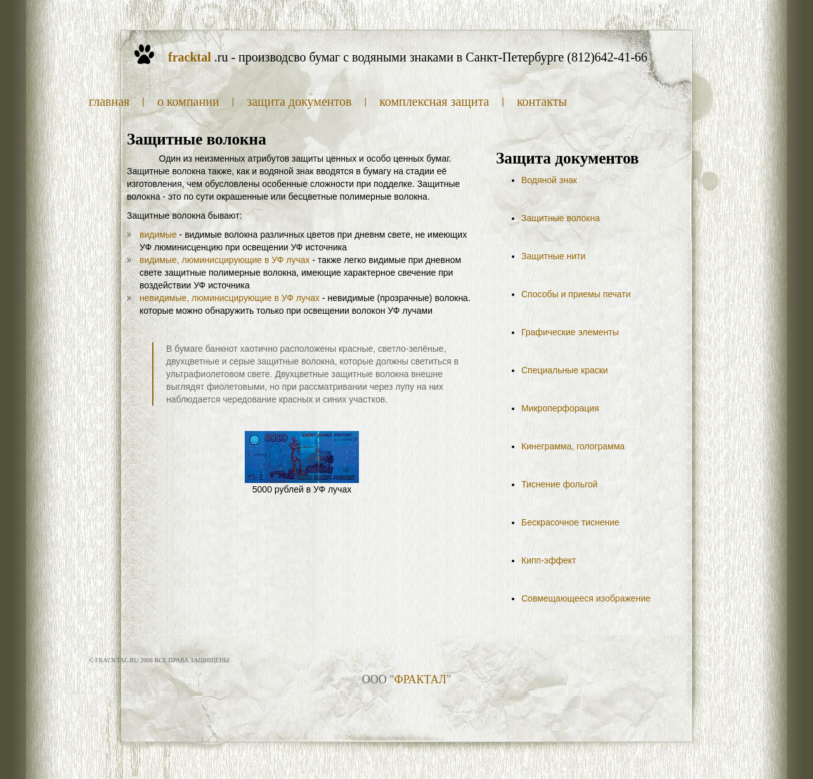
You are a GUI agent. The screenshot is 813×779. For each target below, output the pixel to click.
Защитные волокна (560, 218)
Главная (109, 101)
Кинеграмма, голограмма (573, 446)
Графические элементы (570, 332)
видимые (158, 234)
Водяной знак (549, 180)
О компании (188, 101)
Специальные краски (564, 370)
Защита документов (299, 101)
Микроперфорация (560, 408)
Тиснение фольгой (559, 484)
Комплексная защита (434, 101)
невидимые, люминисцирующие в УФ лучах (230, 298)
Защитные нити (553, 256)
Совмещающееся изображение (586, 598)
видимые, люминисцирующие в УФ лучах (225, 260)
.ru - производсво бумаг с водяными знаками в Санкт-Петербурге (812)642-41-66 (407, 57)
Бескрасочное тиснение (570, 522)
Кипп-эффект (548, 560)
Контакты (542, 101)
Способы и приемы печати (576, 294)
